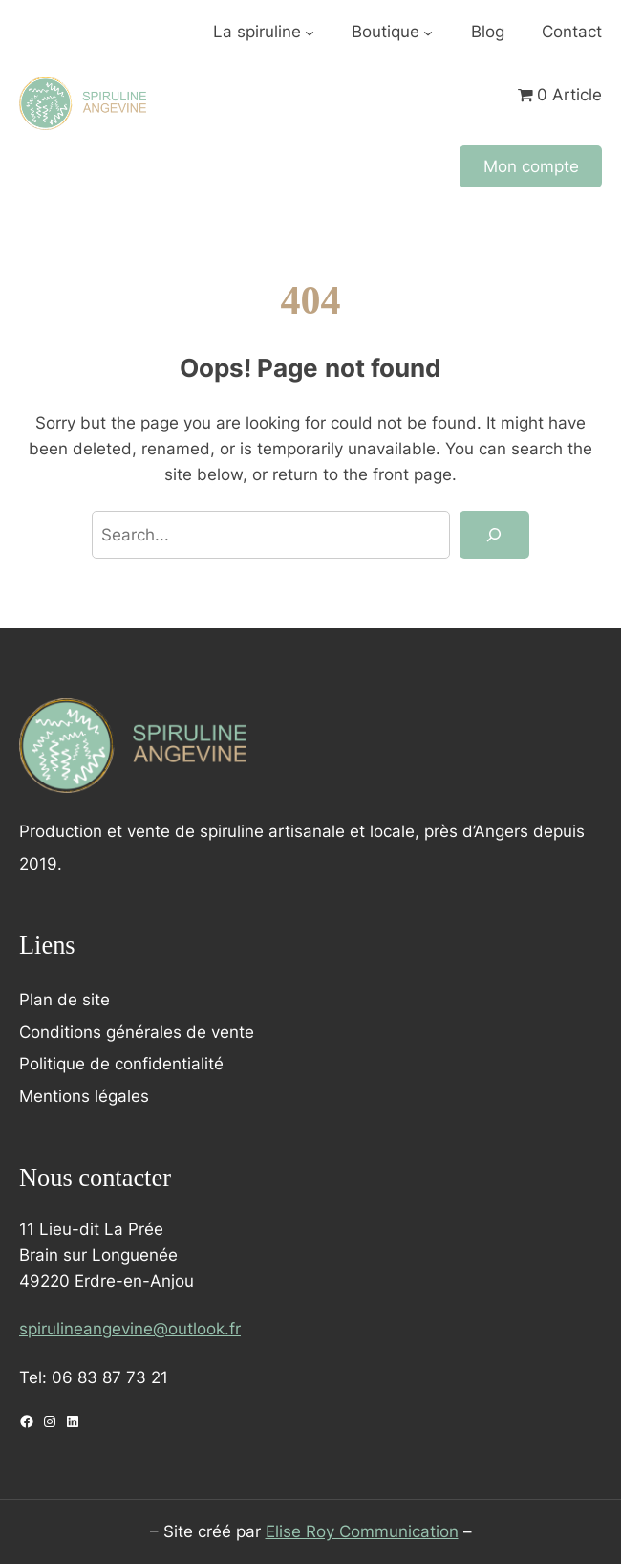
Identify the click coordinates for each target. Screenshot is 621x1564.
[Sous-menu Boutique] (428, 32)
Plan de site (64, 999)
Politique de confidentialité (121, 1063)
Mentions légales (84, 1096)
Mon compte (531, 166)
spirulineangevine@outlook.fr (130, 1328)
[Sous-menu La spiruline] (309, 32)
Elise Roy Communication (362, 1531)
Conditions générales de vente (136, 1032)
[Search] (494, 535)
